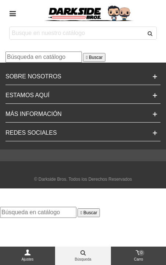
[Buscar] (44, 57)
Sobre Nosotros (33, 76)
